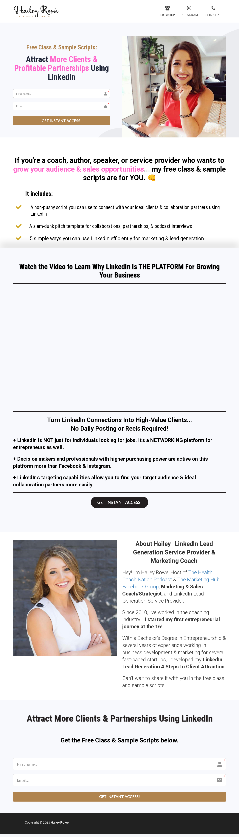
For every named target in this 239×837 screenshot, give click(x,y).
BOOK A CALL (213, 11)
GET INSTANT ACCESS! (62, 120)
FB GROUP (167, 11)
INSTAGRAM (189, 11)
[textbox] (119, 169)
